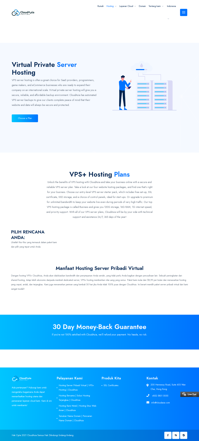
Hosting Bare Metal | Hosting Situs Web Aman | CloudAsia (77, 408)
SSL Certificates (111, 385)
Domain (142, 6)
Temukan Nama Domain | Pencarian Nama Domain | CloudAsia (75, 418)
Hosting (110, 6)
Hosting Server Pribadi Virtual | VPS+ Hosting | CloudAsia (76, 387)
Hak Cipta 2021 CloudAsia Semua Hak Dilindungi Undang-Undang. (43, 435)
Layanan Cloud (126, 6)
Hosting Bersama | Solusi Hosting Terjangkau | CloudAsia (74, 398)
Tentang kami (155, 6)
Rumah (100, 6)
